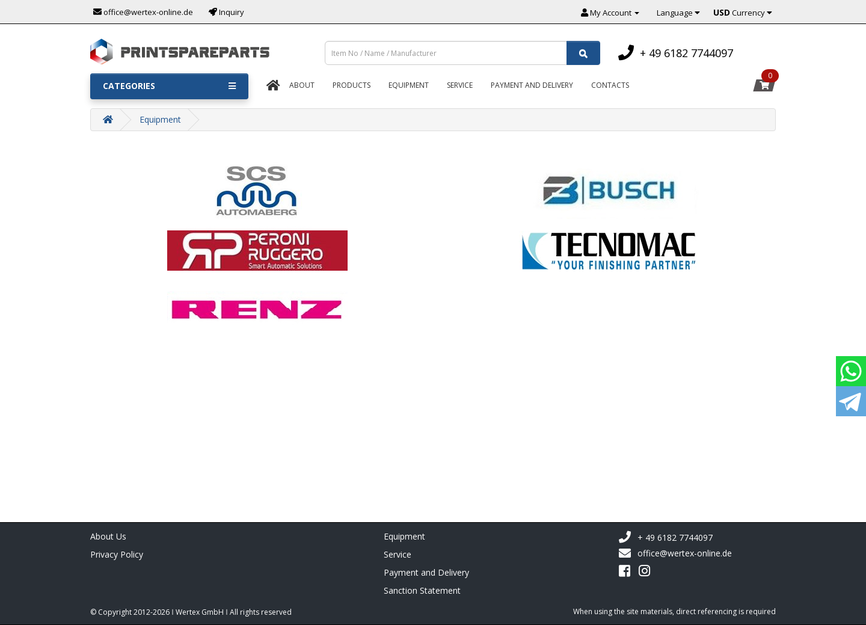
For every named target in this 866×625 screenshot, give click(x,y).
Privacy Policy (116, 554)
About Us (108, 536)
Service (460, 85)
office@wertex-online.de (675, 553)
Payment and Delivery (426, 572)
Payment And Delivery (532, 85)
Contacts (610, 85)
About (302, 85)
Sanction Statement (422, 590)
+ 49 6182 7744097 (665, 537)
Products (351, 85)
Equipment (408, 85)
